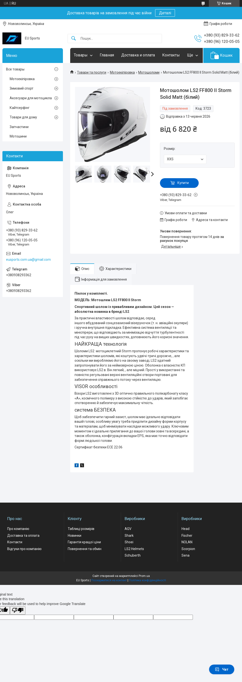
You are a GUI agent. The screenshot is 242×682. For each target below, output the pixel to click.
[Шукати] (73, 38)
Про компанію (18, 529)
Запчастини (19, 127)
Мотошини (18, 136)
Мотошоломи (148, 72)
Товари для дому (23, 117)
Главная (107, 55)
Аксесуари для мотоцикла (31, 98)
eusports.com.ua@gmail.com (28, 259)
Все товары (15, 69)
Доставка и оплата (138, 55)
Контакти (14, 542)
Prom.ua (144, 576)
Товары (81, 55)
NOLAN (187, 542)
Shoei (129, 542)
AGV (128, 529)
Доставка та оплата (23, 535)
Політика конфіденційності (147, 580)
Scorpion (188, 549)
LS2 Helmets (134, 549)
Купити (183, 183)
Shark (129, 535)
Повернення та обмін (84, 549)
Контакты (171, 55)
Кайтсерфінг (20, 108)
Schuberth (133, 555)
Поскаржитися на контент (109, 580)
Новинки (74, 535)
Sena (185, 555)
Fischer (187, 535)
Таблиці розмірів (81, 529)
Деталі (165, 13)
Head (185, 529)
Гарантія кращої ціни (84, 542)
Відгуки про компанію (24, 549)
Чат (221, 669)
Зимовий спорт (21, 88)
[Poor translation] (17, 610)
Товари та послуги (91, 72)
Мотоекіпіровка (122, 72)
